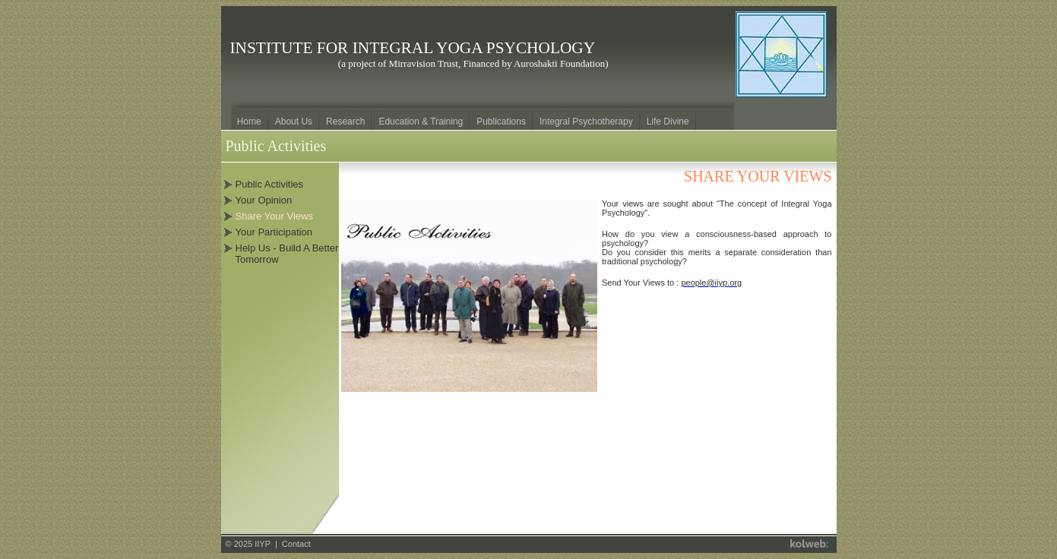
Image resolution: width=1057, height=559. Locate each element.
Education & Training (420, 121)
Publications (501, 121)
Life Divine (668, 121)
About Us (293, 121)
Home (249, 121)
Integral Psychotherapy (586, 121)
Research (345, 121)
